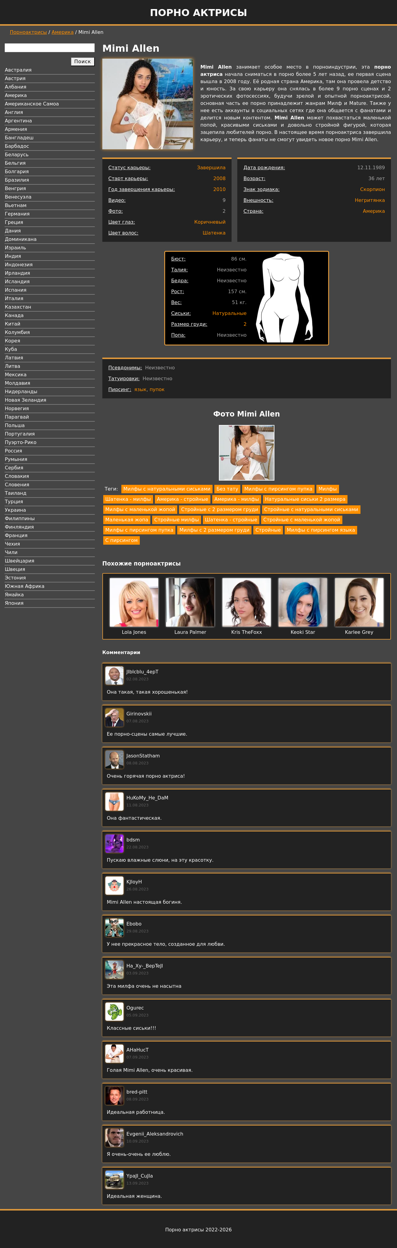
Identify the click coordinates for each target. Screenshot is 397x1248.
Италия (14, 298)
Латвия (14, 358)
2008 (219, 178)
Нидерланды (21, 391)
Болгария (17, 171)
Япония (14, 603)
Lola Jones (134, 632)
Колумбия (17, 332)
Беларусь (17, 154)
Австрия (15, 78)
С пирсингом (121, 540)
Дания (13, 231)
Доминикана (21, 239)
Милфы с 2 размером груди (214, 530)
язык (140, 389)
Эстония (15, 578)
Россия (13, 451)
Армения (16, 129)
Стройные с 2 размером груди (219, 509)
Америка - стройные (182, 499)
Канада (14, 315)
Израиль (15, 248)
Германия (17, 214)
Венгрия (15, 188)
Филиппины (20, 518)
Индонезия (19, 264)
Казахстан (18, 307)
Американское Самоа (32, 104)
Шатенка (214, 233)
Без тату (227, 489)
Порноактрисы (28, 32)
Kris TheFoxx (246, 632)
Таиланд (16, 493)
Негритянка (370, 200)
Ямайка (14, 595)
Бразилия (17, 180)
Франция (16, 535)
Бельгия (15, 163)
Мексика (16, 375)
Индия (13, 256)
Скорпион (372, 189)
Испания (16, 290)
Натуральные (230, 313)
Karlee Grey (359, 632)
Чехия (12, 544)
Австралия (18, 70)
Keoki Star (303, 632)
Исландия (17, 281)
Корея (12, 341)
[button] (247, 454)
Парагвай (17, 417)
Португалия (20, 434)
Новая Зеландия (25, 400)
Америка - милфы (236, 499)
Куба (11, 349)
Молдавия (17, 383)
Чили (11, 552)
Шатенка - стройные (231, 520)
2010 (219, 189)
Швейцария (19, 561)
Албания (15, 87)
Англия (14, 112)
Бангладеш (19, 138)
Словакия (17, 476)
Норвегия (17, 408)
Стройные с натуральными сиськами (311, 509)
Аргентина (18, 121)
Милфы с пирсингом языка (321, 530)
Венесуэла (18, 197)
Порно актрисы (198, 12)
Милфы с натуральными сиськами (166, 489)
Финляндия (19, 527)
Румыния (16, 459)
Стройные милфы (176, 520)
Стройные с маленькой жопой (301, 520)
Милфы (328, 489)
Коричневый (210, 222)
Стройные (268, 530)
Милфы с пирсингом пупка (278, 489)
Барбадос (17, 146)
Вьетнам (16, 205)
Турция (14, 501)
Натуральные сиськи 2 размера (305, 499)
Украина (15, 510)
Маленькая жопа (126, 520)
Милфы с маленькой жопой (140, 509)
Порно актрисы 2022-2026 (198, 1230)
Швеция (15, 569)
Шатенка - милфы (128, 499)
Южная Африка (24, 586)
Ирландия (17, 273)
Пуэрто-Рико (21, 442)
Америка (63, 32)
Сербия (14, 468)
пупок (157, 389)
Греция (14, 222)
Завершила (211, 167)
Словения (17, 485)
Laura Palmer (190, 632)
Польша (15, 425)
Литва (12, 366)
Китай (12, 324)
